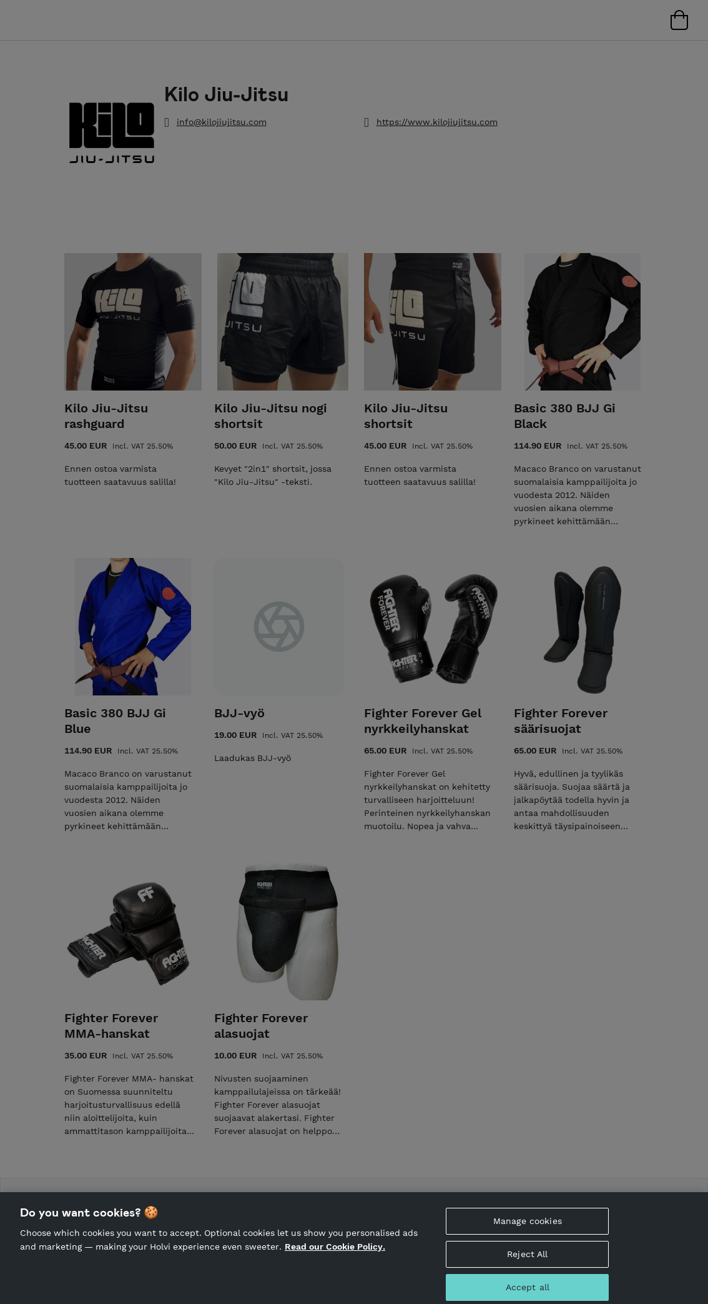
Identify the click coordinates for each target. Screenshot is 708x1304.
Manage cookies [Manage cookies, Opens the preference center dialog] (527, 1228)
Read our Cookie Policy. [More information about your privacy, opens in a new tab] (335, 1253)
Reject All (527, 1261)
